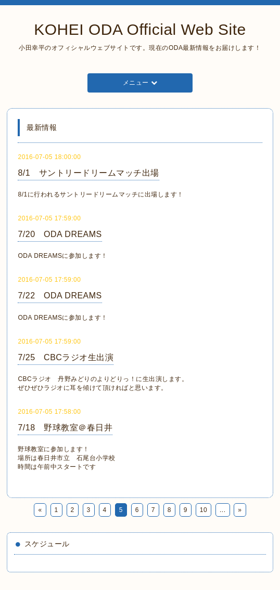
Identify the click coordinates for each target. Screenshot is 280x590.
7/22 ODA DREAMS (59, 295)
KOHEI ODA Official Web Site (140, 29)
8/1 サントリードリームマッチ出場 (88, 172)
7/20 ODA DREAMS (59, 234)
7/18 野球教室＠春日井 (65, 427)
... (223, 510)
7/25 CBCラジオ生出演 (65, 357)
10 (203, 510)
